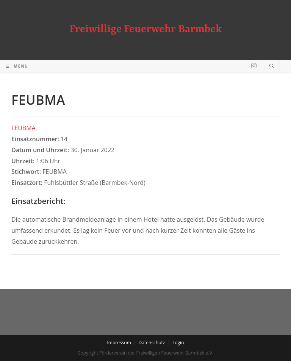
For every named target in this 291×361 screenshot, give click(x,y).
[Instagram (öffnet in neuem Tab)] (254, 66)
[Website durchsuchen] (271, 66)
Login (178, 342)
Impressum (119, 342)
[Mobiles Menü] (17, 66)
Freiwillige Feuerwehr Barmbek (145, 30)
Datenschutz (152, 342)
